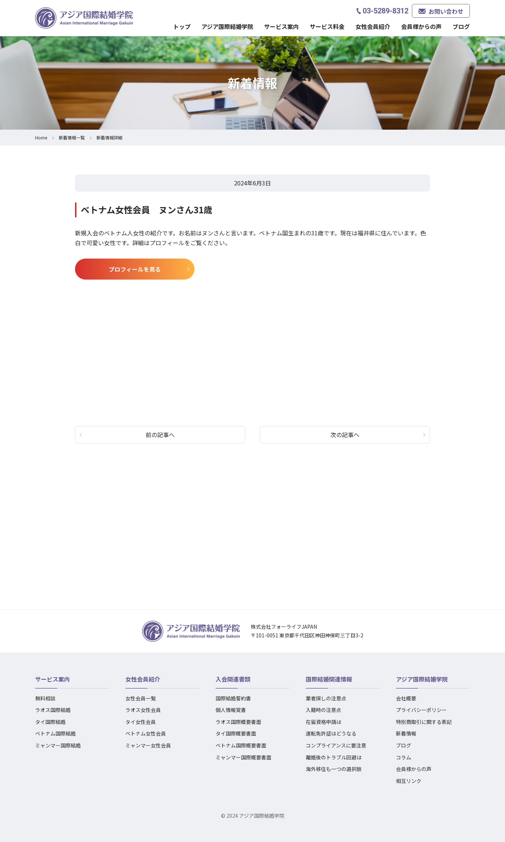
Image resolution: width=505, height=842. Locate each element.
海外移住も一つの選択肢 (334, 768)
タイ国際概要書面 (236, 733)
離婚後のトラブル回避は (334, 757)
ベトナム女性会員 (145, 733)
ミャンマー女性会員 (148, 745)
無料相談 (45, 698)
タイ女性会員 (140, 721)
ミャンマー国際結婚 (58, 745)
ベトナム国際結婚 (55, 733)
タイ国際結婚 (50, 721)
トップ (182, 26)
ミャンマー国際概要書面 (243, 757)
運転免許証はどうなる (331, 733)
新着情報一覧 (72, 137)
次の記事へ (344, 434)
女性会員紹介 (372, 26)
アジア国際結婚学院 (227, 26)
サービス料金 (327, 26)
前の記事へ (160, 434)
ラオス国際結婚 (53, 709)
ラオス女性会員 (143, 709)
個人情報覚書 (231, 709)
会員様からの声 (421, 26)
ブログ (461, 26)
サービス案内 (281, 26)
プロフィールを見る (135, 269)
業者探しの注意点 (326, 698)
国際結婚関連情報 (329, 679)
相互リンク (408, 780)
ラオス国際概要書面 (238, 721)
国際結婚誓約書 (233, 698)
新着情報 (406, 733)
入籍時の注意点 (323, 709)
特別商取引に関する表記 (424, 721)
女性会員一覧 (140, 698)
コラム (403, 757)
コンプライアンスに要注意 (336, 745)
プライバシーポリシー (421, 709)
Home (41, 137)
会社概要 (406, 698)
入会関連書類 (233, 679)
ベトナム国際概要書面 (241, 745)
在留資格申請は (323, 721)
